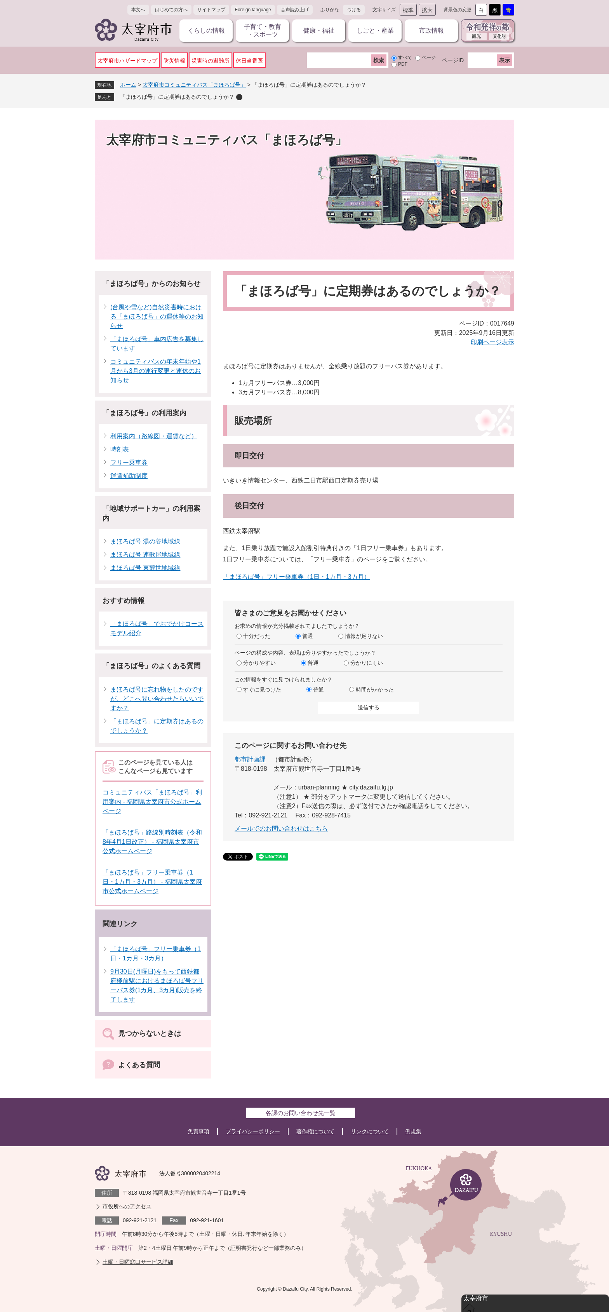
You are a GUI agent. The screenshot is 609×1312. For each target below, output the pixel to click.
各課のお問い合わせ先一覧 (301, 1113)
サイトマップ (211, 9)
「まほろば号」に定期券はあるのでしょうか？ (177, 97)
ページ (429, 57)
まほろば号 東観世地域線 (145, 568)
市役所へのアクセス (127, 1206)
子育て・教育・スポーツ (262, 30)
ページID (453, 60)
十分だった (256, 636)
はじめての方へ (171, 9)
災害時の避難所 (210, 60)
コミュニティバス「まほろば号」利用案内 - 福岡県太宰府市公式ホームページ (152, 801)
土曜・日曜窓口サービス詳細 (138, 1262)
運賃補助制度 (129, 475)
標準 (408, 10)
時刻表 (119, 449)
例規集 (413, 1131)
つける (354, 9)
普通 (307, 636)
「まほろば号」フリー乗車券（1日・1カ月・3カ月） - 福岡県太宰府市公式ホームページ (152, 881)
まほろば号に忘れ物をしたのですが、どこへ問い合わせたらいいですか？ (157, 698)
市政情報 (431, 30)
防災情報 (174, 60)
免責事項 (198, 1131)
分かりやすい (259, 663)
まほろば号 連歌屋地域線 (145, 554)
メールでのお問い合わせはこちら (281, 828)
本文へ (138, 9)
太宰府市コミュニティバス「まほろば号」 (194, 85)
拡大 (427, 10)
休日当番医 (249, 60)
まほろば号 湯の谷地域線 (145, 541)
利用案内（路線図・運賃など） (153, 436)
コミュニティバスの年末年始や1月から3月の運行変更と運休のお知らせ (155, 370)
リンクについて (370, 1131)
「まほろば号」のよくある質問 (151, 666)
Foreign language (253, 9)
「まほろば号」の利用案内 (144, 413)
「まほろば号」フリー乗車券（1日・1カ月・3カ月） (296, 576)
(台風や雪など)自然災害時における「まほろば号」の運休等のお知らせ (157, 316)
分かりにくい (366, 663)
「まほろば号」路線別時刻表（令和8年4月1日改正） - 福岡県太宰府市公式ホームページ (152, 841)
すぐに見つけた (262, 689)
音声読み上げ (295, 9)
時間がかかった (375, 689)
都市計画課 (250, 759)
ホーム (128, 85)
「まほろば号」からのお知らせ (151, 283)
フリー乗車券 (129, 462)
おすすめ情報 (123, 601)
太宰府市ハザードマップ (127, 60)
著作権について (315, 1131)
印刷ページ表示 (492, 342)
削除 (239, 97)
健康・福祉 (318, 30)
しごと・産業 (375, 30)
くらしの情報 (206, 30)
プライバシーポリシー (253, 1131)
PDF (402, 64)
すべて (405, 57)
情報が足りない (364, 636)
